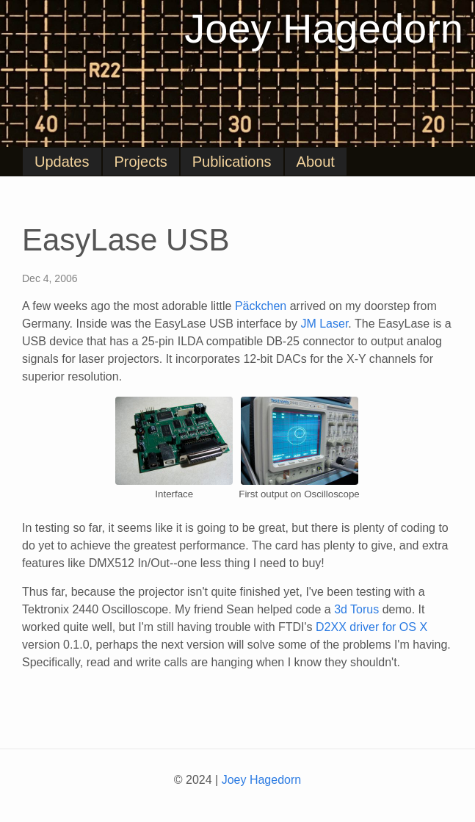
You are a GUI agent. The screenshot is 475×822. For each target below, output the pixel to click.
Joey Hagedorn (323, 29)
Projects (141, 162)
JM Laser (324, 323)
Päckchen (260, 306)
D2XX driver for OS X (371, 627)
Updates (62, 162)
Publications (232, 162)
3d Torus (356, 609)
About (316, 162)
